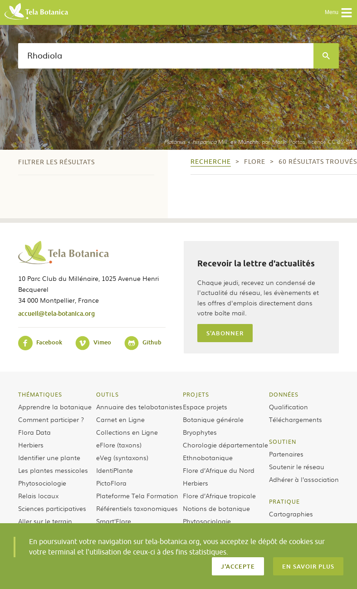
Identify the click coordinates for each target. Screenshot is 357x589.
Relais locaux (38, 495)
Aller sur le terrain (45, 520)
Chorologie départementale (225, 444)
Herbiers (31, 444)
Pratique (284, 501)
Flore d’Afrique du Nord (218, 470)
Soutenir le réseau (296, 466)
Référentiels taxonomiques (137, 508)
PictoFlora (111, 482)
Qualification (288, 406)
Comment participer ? (51, 419)
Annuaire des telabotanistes (139, 406)
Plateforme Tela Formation (137, 495)
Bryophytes (200, 432)
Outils (107, 394)
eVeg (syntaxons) (122, 457)
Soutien (282, 441)
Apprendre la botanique (55, 406)
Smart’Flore (113, 520)
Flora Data (34, 432)
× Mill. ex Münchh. (212, 141)
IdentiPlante (114, 470)
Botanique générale (213, 419)
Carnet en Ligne (120, 419)
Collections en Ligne (127, 432)
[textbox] (165, 56)
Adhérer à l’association (304, 479)
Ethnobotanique (208, 457)
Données (283, 394)
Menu (338, 13)
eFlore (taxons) (119, 444)
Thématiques (40, 394)
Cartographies (291, 513)
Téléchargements (295, 419)
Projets (196, 394)
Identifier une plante (49, 457)
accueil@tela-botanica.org (56, 313)
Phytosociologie (42, 482)
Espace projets (205, 406)
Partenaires (286, 453)
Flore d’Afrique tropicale (219, 495)
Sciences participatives (52, 508)
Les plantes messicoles (53, 470)
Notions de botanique (216, 508)
